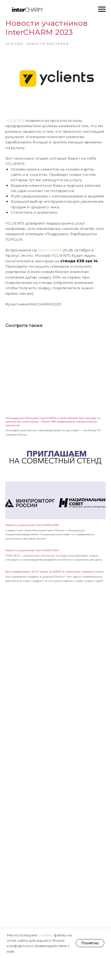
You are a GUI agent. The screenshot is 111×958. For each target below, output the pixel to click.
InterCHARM (49, 250)
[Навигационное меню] (102, 9)
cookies (46, 935)
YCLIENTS (14, 120)
